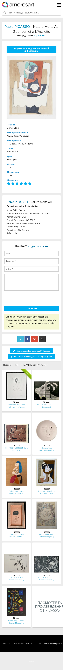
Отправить (31, 308)
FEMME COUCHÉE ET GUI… (16, 448)
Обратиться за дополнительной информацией (31, 49)
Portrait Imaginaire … (16, 491)
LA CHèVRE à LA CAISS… (46, 405)
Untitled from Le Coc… (46, 577)
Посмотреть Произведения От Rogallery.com (31, 356)
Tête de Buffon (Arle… (46, 534)
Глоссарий (47, 643)
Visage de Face (46, 448)
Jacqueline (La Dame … (16, 620)
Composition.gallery (46, 450)
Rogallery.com (40, 35)
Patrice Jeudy (16, 450)
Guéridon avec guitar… (46, 491)
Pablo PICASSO (17, 27)
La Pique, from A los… (16, 577)
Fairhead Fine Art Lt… (16, 407)
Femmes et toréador (16, 534)
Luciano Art (46, 407)
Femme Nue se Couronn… (16, 405)
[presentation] (26, 298)
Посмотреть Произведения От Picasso (31, 351)
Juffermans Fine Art (16, 493)
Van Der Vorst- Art (47, 493)
